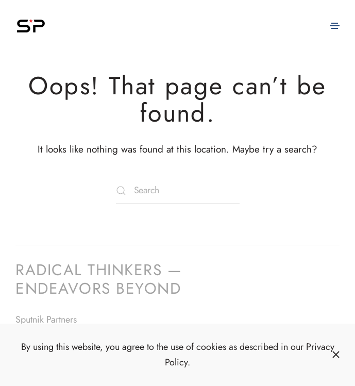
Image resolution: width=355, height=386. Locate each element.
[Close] (336, 354)
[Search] (178, 191)
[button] (335, 26)
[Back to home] (30, 26)
